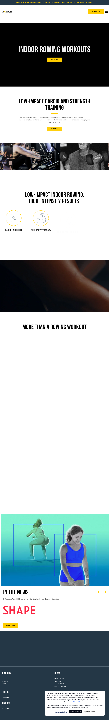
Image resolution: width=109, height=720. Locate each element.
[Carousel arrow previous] (99, 583)
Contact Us (6, 700)
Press (4, 675)
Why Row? (58, 673)
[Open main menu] (106, 11)
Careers (5, 673)
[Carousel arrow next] (105, 583)
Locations (5, 689)
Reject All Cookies (89, 711)
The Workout (59, 675)
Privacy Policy (77, 702)
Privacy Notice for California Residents (75, 716)
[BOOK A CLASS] (54, 51)
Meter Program (60, 678)
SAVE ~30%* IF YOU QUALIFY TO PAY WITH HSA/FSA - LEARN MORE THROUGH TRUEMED (54, 2)
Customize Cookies (61, 712)
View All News (10, 617)
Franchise (58, 689)
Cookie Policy (102, 716)
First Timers (59, 670)
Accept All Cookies (75, 711)
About (4, 670)
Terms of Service (47, 716)
